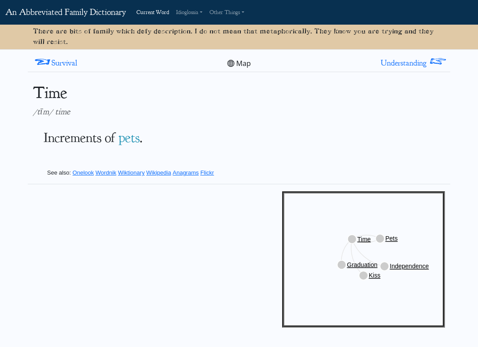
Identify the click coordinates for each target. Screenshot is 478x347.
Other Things (225, 12)
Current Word (152, 12)
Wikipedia (158, 172)
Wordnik (106, 172)
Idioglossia (187, 12)
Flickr (207, 172)
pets (129, 137)
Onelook (83, 172)
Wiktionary (131, 172)
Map (239, 63)
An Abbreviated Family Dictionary (65, 12)
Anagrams (186, 172)
